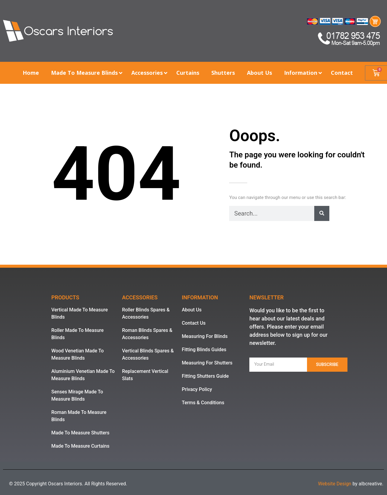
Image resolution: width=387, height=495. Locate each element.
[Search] (321, 213)
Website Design (334, 484)
